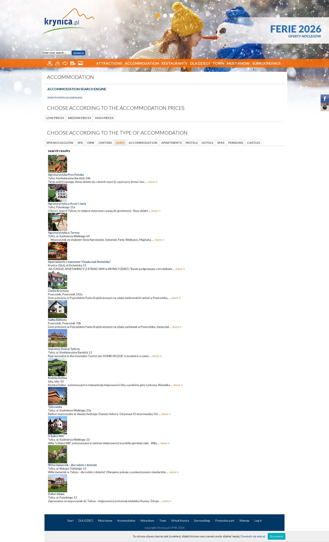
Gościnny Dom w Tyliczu (64, 349)
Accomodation (126, 520)
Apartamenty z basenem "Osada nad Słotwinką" (79, 261)
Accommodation (142, 63)
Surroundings (266, 63)
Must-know (238, 63)
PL (282, 4)
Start (70, 520)
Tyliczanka (55, 406)
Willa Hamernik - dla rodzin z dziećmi (72, 465)
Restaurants (174, 63)
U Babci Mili (56, 436)
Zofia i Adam (56, 494)
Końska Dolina (57, 378)
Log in (258, 520)
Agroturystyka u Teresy (64, 232)
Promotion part (225, 520)
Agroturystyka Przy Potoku (66, 174)
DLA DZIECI (200, 63)
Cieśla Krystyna (58, 290)
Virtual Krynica (180, 520)
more (151, 181)
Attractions (109, 63)
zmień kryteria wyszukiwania (64, 97)
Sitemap (244, 520)
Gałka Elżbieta (57, 319)
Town (218, 63)
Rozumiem (276, 536)
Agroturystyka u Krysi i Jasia (67, 203)
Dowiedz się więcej (253, 536)
